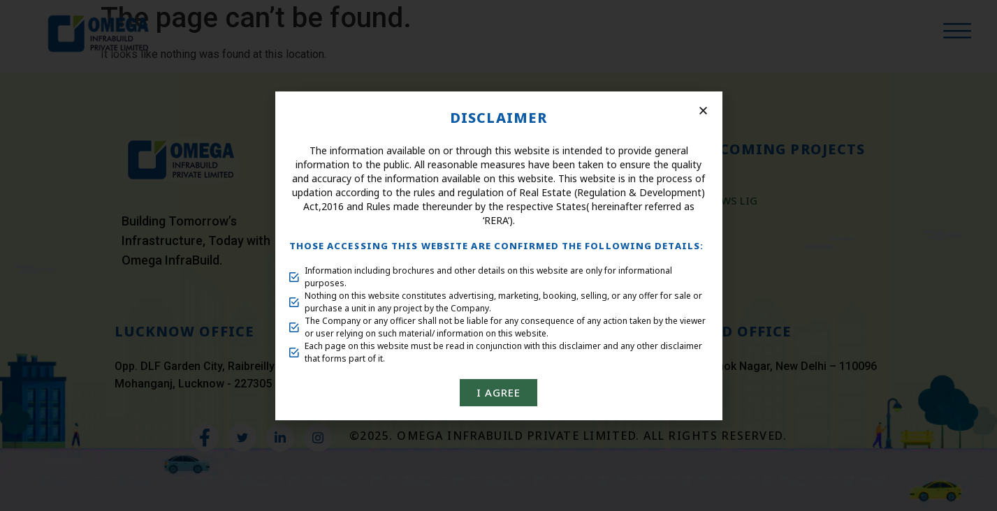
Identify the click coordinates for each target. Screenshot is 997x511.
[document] (498, 255)
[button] (703, 110)
